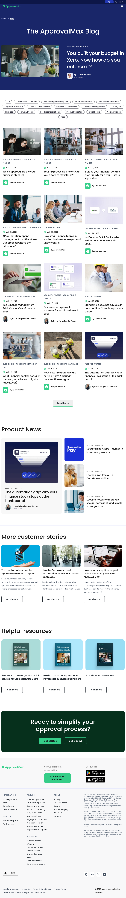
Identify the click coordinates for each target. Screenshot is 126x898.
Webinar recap (114, 112)
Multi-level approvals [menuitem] (37, 803)
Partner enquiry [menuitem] (61, 809)
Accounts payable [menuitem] (35, 799)
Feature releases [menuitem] (34, 861)
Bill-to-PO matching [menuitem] (36, 809)
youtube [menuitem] (92, 874)
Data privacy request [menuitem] (36, 864)
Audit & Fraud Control (39, 106)
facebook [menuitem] (86, 874)
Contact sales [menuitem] (60, 803)
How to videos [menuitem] (33, 851)
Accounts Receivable (109, 101)
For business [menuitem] (8, 824)
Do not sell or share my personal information (25, 892)
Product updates (74, 112)
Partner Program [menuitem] (10, 820)
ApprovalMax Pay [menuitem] (35, 826)
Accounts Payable (75, 46)
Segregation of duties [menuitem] (37, 819)
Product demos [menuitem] (34, 841)
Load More (63, 403)
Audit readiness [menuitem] (34, 816)
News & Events (27, 112)
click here (87, 821)
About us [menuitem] (58, 813)
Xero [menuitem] (5, 803)
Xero (87, 46)
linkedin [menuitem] (104, 874)
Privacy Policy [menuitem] (60, 889)
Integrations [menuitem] (9, 795)
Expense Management (94, 106)
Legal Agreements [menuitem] (11, 889)
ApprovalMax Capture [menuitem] (37, 829)
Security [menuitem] (26, 889)
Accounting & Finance (26, 101)
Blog (12, 18)
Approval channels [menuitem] (35, 806)
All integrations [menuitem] (10, 799)
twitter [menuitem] (98, 874)
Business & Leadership (66, 106)
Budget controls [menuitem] (34, 813)
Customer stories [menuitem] (35, 847)
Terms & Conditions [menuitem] (42, 889)
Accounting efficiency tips (56, 101)
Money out (117, 106)
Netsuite (9, 112)
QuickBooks (94, 112)
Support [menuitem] (57, 806)
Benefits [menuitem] (7, 816)
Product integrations (50, 112)
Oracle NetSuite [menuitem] (10, 809)
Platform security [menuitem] (35, 823)
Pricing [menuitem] (57, 799)
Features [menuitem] (31, 795)
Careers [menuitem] (57, 816)
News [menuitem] (29, 857)
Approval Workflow (13, 106)
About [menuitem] (57, 795)
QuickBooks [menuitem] (8, 806)
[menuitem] (10, 875)
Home (3, 18)
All (8, 101)
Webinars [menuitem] (31, 844)
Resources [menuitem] (32, 836)
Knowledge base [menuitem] (34, 854)
